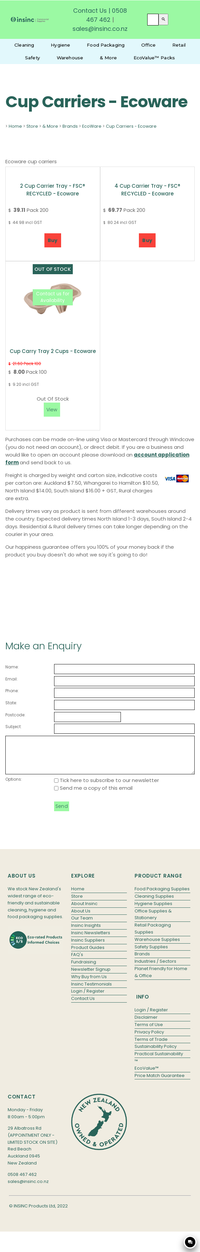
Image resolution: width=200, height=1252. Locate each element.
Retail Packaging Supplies (153, 935)
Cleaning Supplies (154, 903)
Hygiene (60, 45)
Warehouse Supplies (157, 946)
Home (15, 126)
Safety (32, 57)
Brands (70, 126)
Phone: (12, 691)
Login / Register (88, 998)
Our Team (82, 925)
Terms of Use (149, 1031)
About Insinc (84, 910)
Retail (179, 45)
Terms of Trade (151, 1046)
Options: (13, 786)
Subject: (13, 726)
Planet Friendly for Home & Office (161, 979)
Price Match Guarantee (160, 1082)
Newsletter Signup (91, 976)
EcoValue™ (147, 1075)
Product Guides (88, 954)
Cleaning (24, 45)
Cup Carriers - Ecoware (131, 126)
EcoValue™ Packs (154, 57)
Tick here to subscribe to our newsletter (106, 787)
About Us (80, 918)
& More (108, 57)
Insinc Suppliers (88, 947)
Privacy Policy (149, 1039)
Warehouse (70, 57)
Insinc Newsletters (90, 940)
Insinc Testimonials (91, 991)
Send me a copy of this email (93, 794)
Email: (11, 679)
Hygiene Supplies (153, 910)
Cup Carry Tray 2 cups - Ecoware (53, 351)
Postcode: (15, 715)
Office (148, 45)
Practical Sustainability (159, 1061)
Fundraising (83, 969)
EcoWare (92, 126)
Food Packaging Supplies (162, 896)
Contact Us (90, 10)
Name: (12, 667)
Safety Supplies (151, 954)
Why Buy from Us (89, 983)
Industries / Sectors (155, 968)
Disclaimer (146, 1024)
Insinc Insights (86, 932)
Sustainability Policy (156, 1053)
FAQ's (77, 961)
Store (32, 126)
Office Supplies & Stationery (153, 921)
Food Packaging (106, 45)
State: (11, 703)
